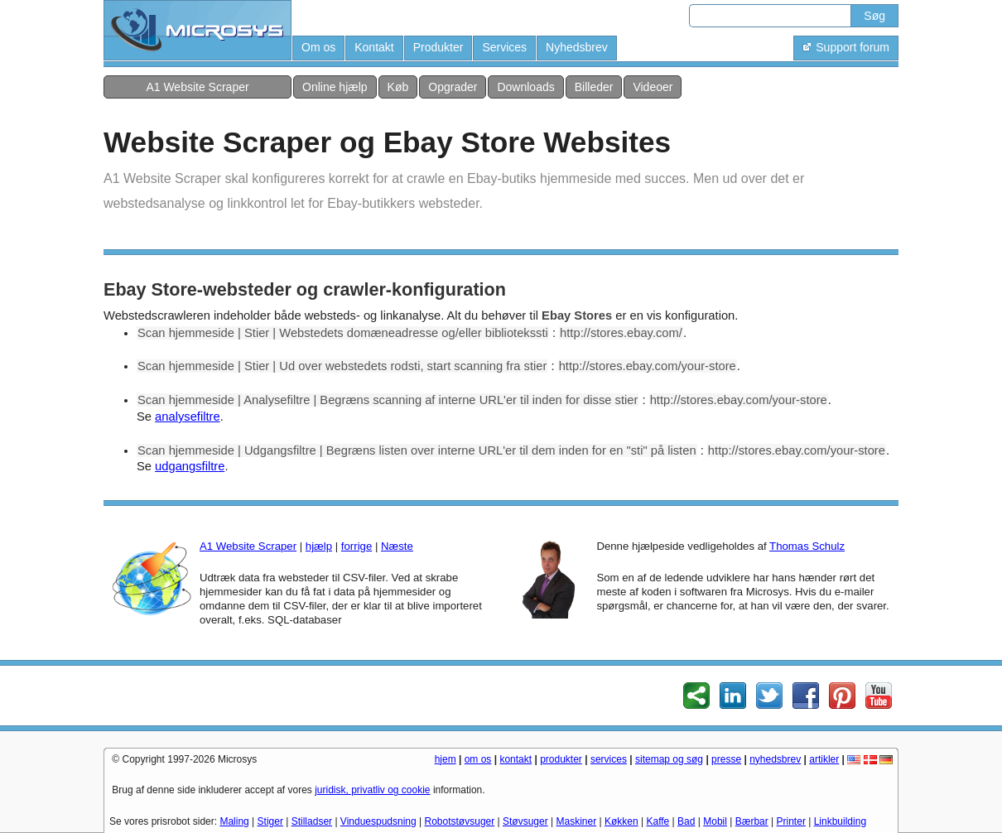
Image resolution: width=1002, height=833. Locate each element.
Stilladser (311, 821)
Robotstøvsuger (460, 821)
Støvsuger (525, 821)
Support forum (845, 47)
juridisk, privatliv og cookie (372, 790)
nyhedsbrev (775, 759)
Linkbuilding (840, 821)
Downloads (525, 87)
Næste (397, 546)
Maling (233, 821)
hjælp (319, 546)
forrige (356, 546)
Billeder (594, 87)
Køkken (621, 821)
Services (504, 47)
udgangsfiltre (189, 466)
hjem (445, 759)
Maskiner (576, 821)
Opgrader (452, 87)
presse (726, 759)
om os (478, 759)
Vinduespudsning (378, 821)
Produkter (438, 47)
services (608, 759)
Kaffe (657, 821)
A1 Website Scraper (197, 87)
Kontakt (373, 47)
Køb (398, 87)
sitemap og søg (669, 759)
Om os (318, 47)
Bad (686, 821)
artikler (824, 759)
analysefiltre (187, 416)
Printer (791, 821)
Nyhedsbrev (577, 47)
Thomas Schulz (807, 546)
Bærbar (751, 821)
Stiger (270, 821)
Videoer (652, 87)
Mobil (715, 821)
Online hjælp (335, 87)
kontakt (515, 759)
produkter (561, 759)
